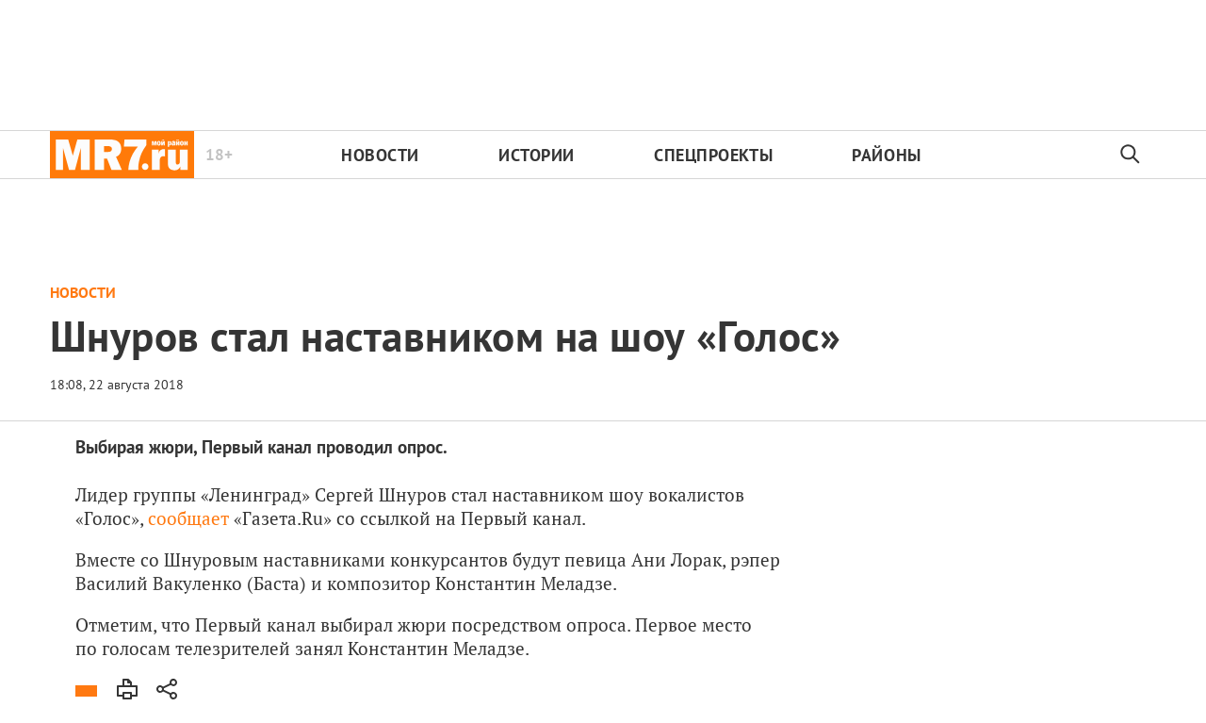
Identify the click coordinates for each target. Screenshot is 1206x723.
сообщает (188, 518)
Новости (380, 155)
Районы (886, 155)
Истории (536, 155)
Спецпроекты (713, 155)
